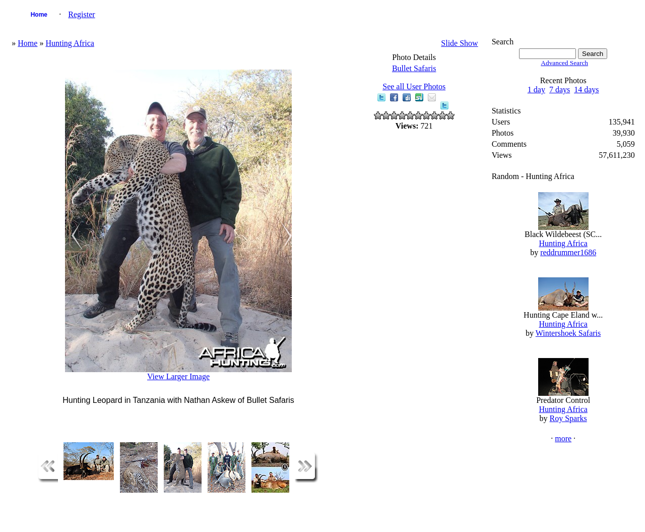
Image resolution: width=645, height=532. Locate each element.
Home (39, 14)
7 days (559, 89)
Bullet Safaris (414, 68)
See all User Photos (413, 86)
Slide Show (459, 43)
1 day (536, 89)
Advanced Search (564, 63)
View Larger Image (178, 376)
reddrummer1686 (568, 252)
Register (81, 14)
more (563, 438)
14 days (586, 89)
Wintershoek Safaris (568, 333)
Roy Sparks (568, 418)
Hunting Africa (69, 43)
